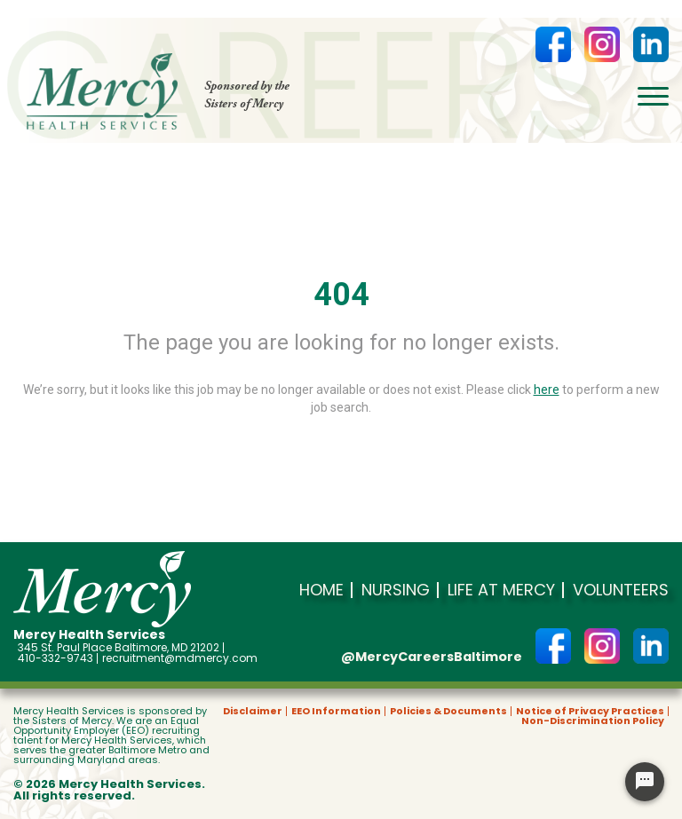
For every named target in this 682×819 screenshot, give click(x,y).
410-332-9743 (55, 658)
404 (341, 294)
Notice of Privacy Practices (590, 711)
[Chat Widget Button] (644, 781)
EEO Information (336, 711)
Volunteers (621, 590)
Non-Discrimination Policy (592, 721)
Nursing (395, 590)
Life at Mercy (501, 590)
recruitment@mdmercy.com (180, 658)
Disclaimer (252, 711)
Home (321, 590)
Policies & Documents (448, 711)
